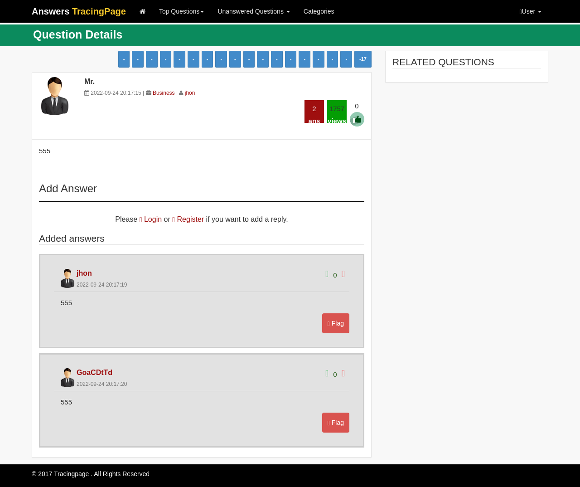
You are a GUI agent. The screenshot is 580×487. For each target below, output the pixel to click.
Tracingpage (71, 473)
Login (151, 219)
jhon (190, 93)
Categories (319, 11)
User (530, 11)
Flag (336, 323)
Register (188, 219)
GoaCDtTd (94, 372)
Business (164, 93)
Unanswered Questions (254, 11)
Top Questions (181, 11)
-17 (363, 59)
